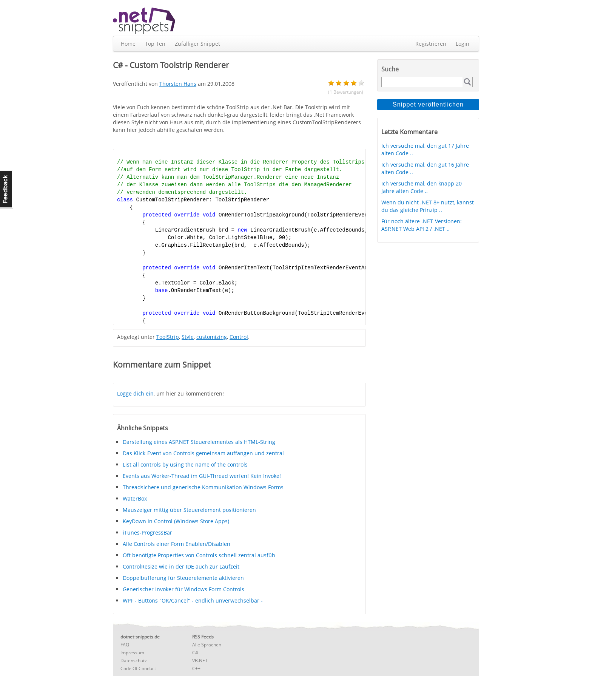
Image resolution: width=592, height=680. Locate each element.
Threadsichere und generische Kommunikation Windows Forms (203, 487)
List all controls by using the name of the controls (185, 464)
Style (188, 336)
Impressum (132, 652)
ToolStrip (167, 336)
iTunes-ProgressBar (147, 532)
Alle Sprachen (206, 644)
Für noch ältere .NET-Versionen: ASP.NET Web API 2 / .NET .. (421, 225)
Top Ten (155, 43)
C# (195, 652)
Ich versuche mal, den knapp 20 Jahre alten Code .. (421, 187)
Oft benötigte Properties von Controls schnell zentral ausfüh (199, 555)
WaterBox (135, 498)
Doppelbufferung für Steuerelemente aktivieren (183, 577)
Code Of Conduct (138, 668)
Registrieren (430, 43)
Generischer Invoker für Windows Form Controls (183, 589)
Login (462, 43)
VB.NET (200, 660)
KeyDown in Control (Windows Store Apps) (176, 521)
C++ (196, 668)
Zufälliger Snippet (197, 43)
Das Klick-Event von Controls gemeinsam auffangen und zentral (203, 453)
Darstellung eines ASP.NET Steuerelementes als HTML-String (199, 441)
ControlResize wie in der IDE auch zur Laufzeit (181, 566)
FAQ (124, 644)
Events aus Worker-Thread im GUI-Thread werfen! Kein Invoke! (202, 475)
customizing (211, 336)
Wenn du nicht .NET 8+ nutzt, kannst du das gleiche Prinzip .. (427, 206)
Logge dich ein (135, 393)
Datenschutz (133, 660)
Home (128, 43)
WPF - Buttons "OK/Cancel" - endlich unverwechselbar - (193, 600)
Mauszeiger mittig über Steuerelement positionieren (189, 509)
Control (239, 336)
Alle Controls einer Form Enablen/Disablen (176, 543)
